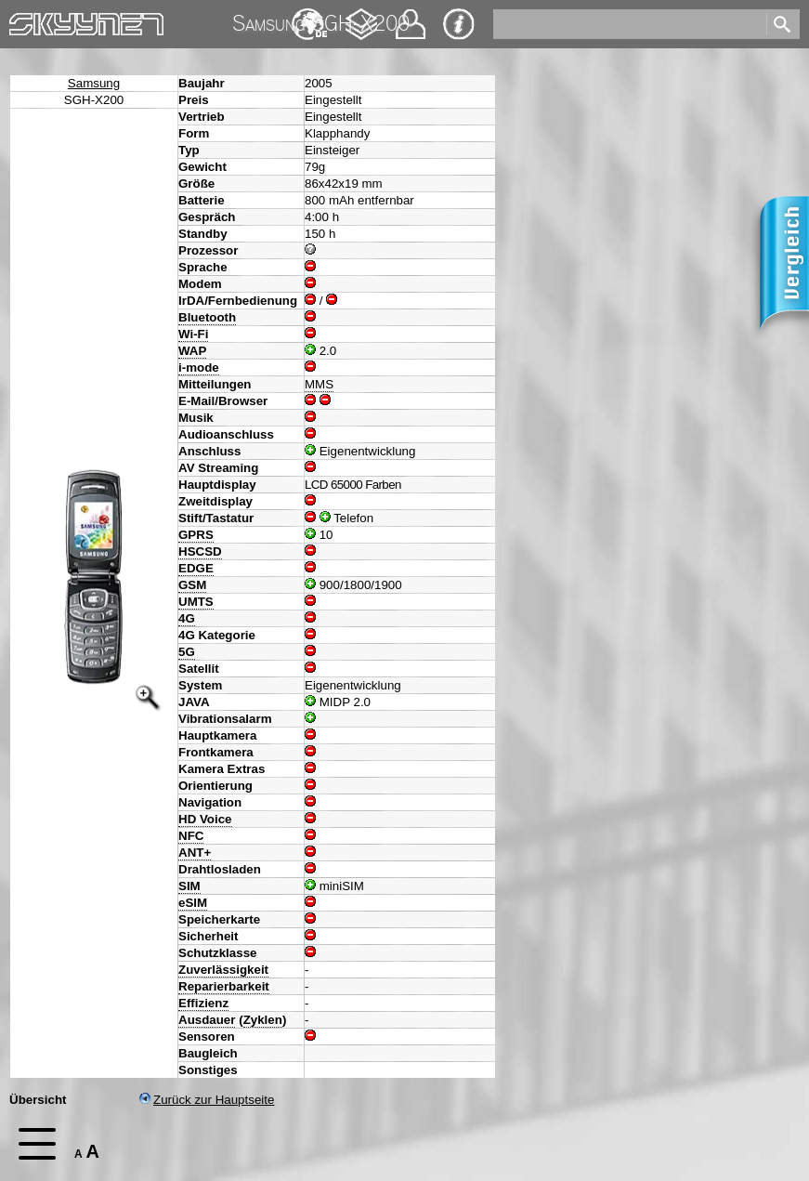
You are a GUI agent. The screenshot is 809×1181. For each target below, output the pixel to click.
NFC (190, 836)
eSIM (192, 903)
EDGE (196, 568)
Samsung (94, 83)
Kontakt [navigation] (410, 16)
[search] (628, 24)
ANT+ (194, 853)
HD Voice (205, 819)
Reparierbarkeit (223, 986)
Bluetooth (207, 317)
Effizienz (203, 1003)
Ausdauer (206, 1020)
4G (186, 618)
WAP (192, 351)
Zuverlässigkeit (223, 970)
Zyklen (262, 1020)
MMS (319, 384)
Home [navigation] (26, 20)
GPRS (196, 535)
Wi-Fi (193, 334)
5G (186, 652)
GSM (192, 585)
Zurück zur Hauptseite (206, 1100)
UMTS (196, 602)
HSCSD (200, 551)
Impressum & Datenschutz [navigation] (459, 24)
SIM (189, 886)
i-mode (198, 367)
